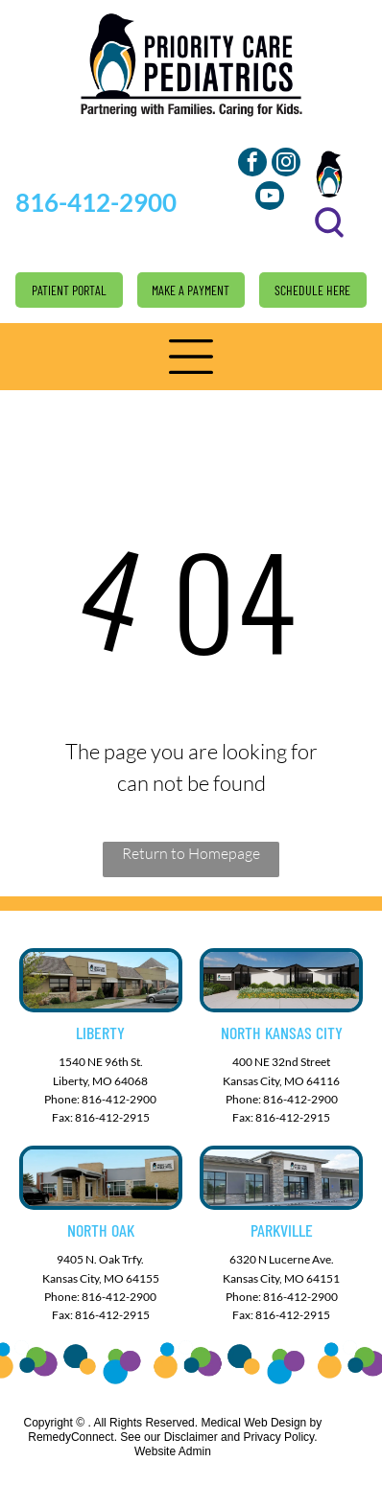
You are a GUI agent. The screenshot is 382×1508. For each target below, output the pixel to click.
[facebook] (252, 164)
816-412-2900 (119, 1099)
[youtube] (269, 198)
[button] (191, 357)
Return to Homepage (191, 853)
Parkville (282, 1230)
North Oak (100, 1230)
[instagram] (286, 164)
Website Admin (172, 1451)
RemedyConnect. (72, 1437)
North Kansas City (282, 1032)
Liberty (100, 1032)
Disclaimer (191, 1437)
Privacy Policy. (280, 1437)
